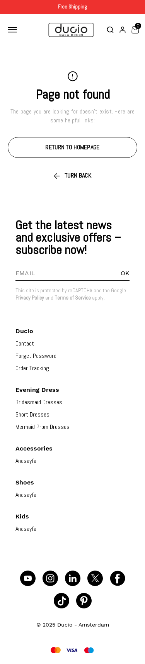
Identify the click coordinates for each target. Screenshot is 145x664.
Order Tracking (32, 368)
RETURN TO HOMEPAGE (72, 147)
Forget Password (35, 356)
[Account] (122, 30)
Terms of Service (73, 297)
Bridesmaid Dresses (38, 402)
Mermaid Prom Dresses (42, 427)
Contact (24, 343)
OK (125, 273)
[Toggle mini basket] (135, 30)
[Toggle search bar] (110, 30)
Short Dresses (32, 414)
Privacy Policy (29, 297)
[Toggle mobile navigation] (14, 30)
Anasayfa (25, 461)
